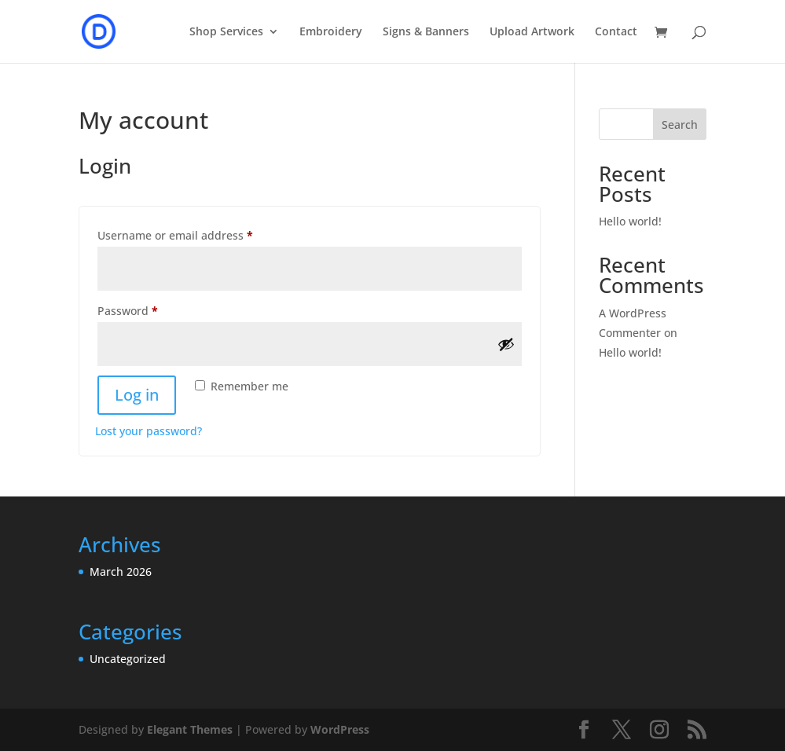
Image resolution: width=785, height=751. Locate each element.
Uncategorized (128, 658)
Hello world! (630, 221)
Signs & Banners (426, 32)
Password (151, 309)
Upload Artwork (532, 32)
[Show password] (506, 344)
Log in (137, 394)
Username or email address (199, 234)
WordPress (339, 729)
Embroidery (330, 32)
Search (680, 124)
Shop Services (226, 32)
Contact (616, 32)
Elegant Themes (190, 729)
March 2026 (121, 571)
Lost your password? (148, 430)
